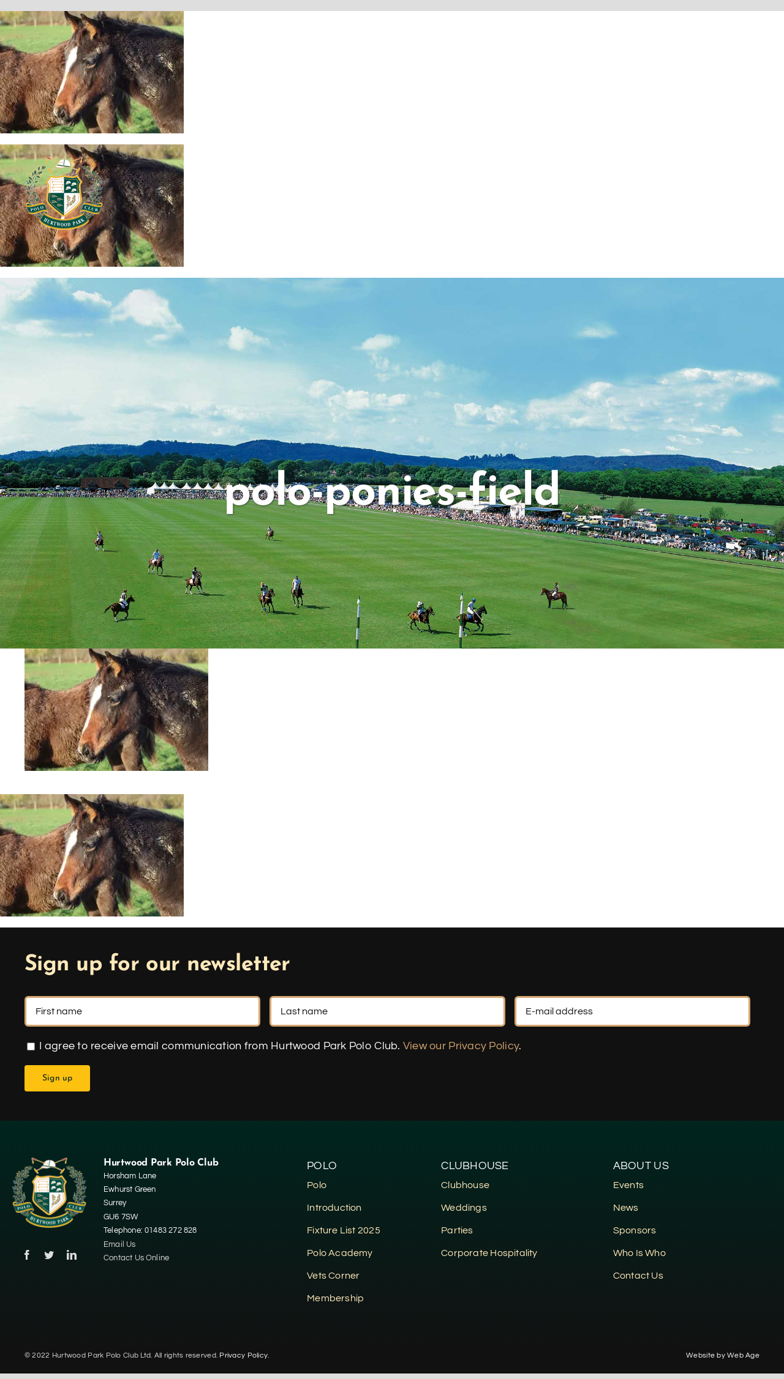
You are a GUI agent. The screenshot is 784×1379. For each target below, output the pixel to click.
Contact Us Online (138, 1258)
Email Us (120, 1244)
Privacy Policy (243, 1355)
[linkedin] (72, 1255)
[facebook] (27, 1255)
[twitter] (49, 1255)
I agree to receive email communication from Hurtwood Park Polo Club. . (274, 1046)
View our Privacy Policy (461, 1046)
